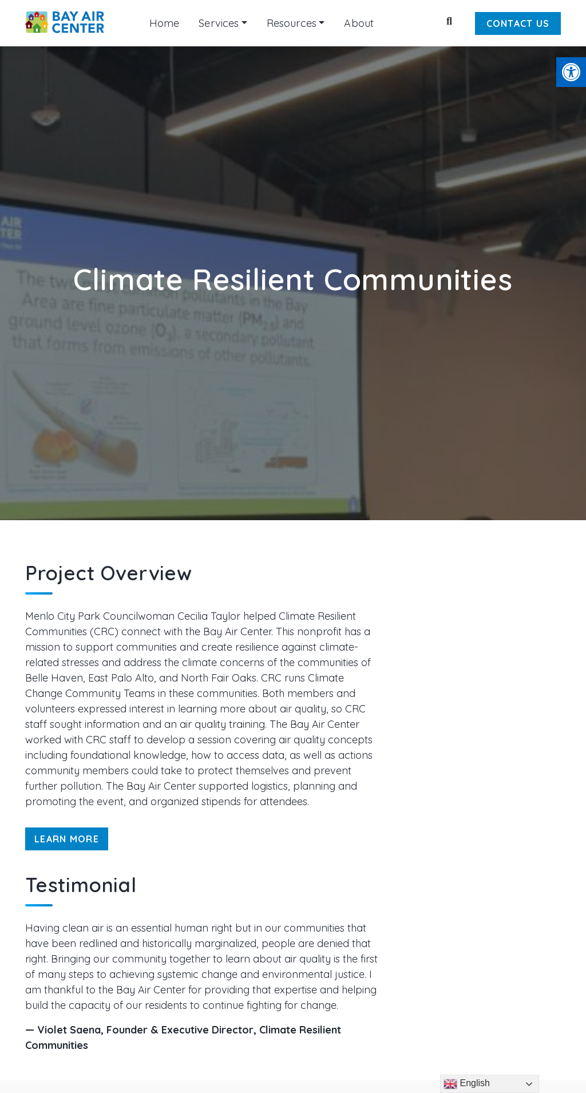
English (467, 1084)
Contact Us (518, 23)
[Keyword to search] (429, 23)
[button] (571, 72)
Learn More (66, 839)
